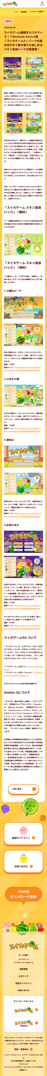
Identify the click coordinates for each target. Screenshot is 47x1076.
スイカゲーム (23, 959)
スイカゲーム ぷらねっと (23, 962)
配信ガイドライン (24, 983)
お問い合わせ (24, 990)
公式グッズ (24, 976)
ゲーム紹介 (24, 955)
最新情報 (24, 969)
